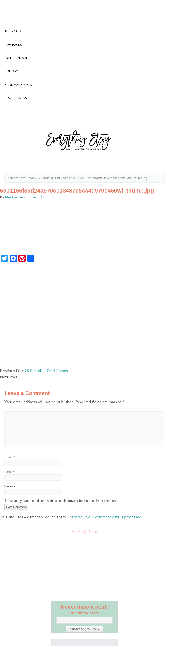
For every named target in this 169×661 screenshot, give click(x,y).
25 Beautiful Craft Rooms (47, 371)
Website (9, 487)
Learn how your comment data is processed (105, 518)
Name (9, 458)
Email (9, 473)
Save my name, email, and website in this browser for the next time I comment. (64, 502)
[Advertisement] (84, 318)
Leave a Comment (41, 199)
